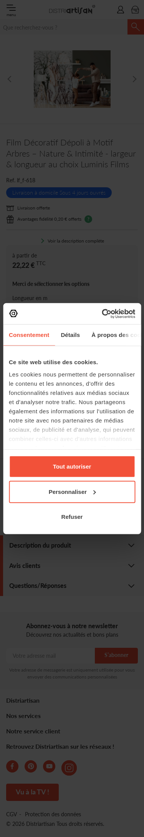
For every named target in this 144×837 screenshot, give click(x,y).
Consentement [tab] (29, 335)
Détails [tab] (70, 335)
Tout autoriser (72, 466)
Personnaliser (72, 491)
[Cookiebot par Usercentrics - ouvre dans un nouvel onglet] (102, 314)
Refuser (72, 516)
